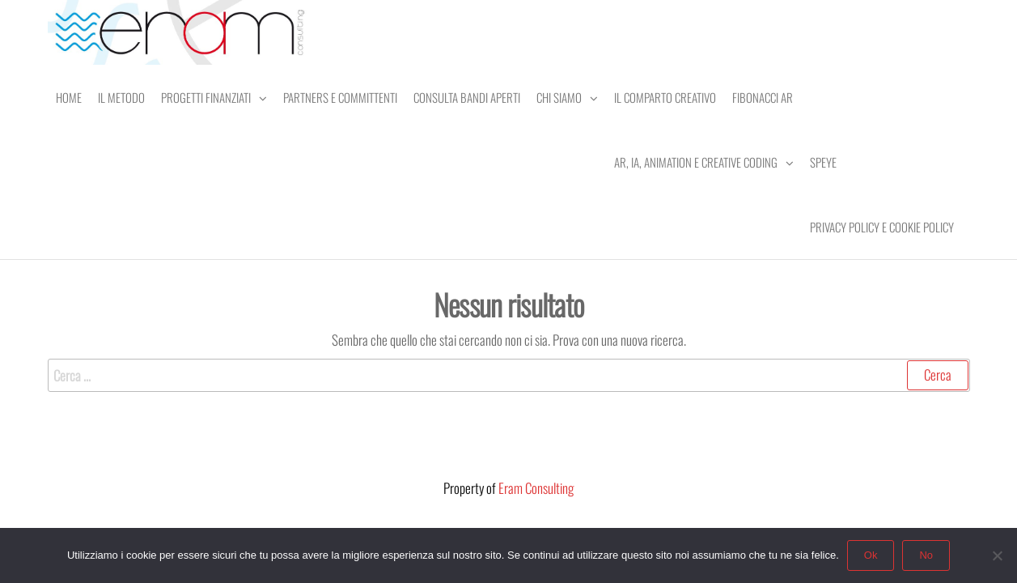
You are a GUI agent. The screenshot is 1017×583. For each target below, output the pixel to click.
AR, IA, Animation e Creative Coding (696, 162)
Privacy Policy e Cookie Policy (882, 227)
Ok (871, 555)
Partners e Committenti (340, 97)
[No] (997, 555)
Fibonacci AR (762, 97)
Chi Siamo (559, 97)
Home (69, 97)
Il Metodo (121, 97)
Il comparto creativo (665, 97)
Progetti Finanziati (206, 97)
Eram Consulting (536, 488)
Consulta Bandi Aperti (466, 97)
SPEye (823, 162)
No (926, 555)
